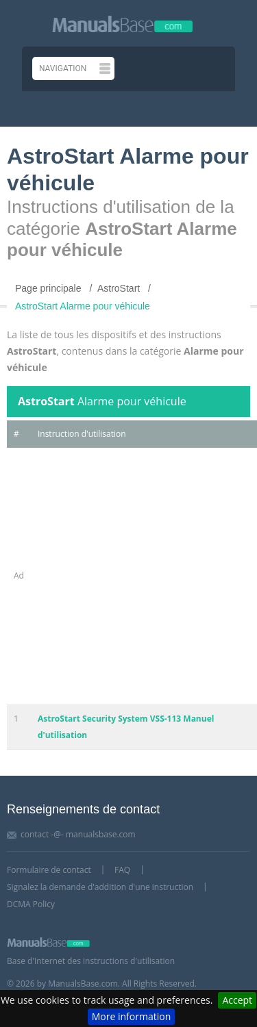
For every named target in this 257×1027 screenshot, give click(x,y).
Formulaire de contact (49, 870)
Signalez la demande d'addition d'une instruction (100, 887)
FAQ (122, 870)
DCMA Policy (31, 904)
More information (131, 1016)
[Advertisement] (128, 576)
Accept (237, 999)
